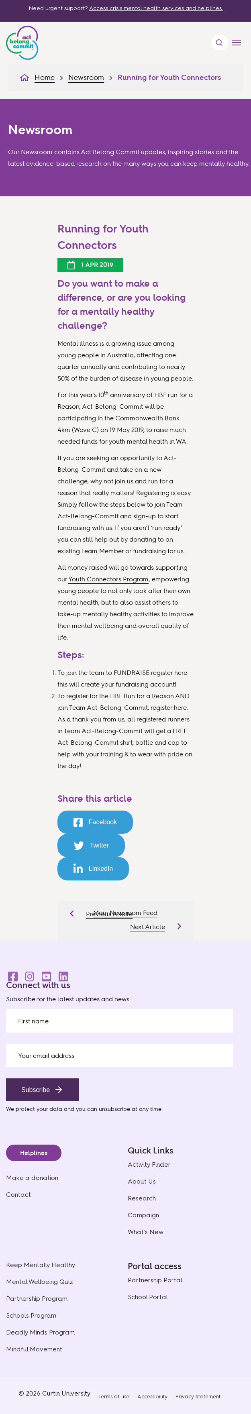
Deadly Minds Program (40, 1332)
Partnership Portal (155, 1280)
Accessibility (152, 1397)
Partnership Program (36, 1298)
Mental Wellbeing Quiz (39, 1282)
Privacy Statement (197, 1397)
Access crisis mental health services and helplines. (156, 8)
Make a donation (32, 1178)
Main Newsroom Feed (125, 912)
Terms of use (113, 1397)
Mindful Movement (34, 1349)
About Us (142, 1181)
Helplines (33, 1153)
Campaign (143, 1215)
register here (169, 672)
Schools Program (31, 1315)
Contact (18, 1194)
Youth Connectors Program (108, 579)
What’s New (145, 1232)
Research (142, 1198)
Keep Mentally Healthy (40, 1265)
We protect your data (34, 1108)
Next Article (147, 926)
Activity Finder (149, 1164)
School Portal (148, 1297)
